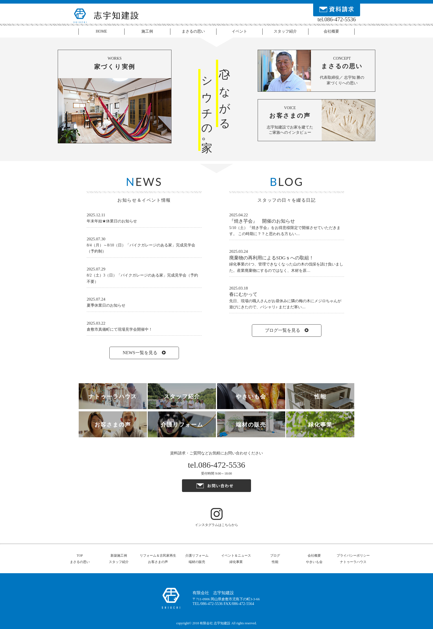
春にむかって (243, 294)
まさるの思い (193, 31)
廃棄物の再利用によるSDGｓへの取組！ (271, 257)
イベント (239, 31)
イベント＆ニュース (236, 555)
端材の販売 (197, 562)
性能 (275, 562)
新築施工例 (118, 555)
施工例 (147, 31)
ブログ (275, 555)
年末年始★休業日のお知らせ (112, 221)
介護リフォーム (196, 555)
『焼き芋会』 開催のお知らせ (262, 221)
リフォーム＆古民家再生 (158, 555)
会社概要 (331, 31)
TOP (80, 555)
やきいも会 (314, 562)
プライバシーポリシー (353, 555)
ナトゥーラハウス (353, 562)
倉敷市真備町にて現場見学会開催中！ (119, 329)
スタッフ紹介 (285, 31)
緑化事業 (236, 562)
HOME (101, 31)
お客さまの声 (158, 562)
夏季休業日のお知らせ (106, 305)
